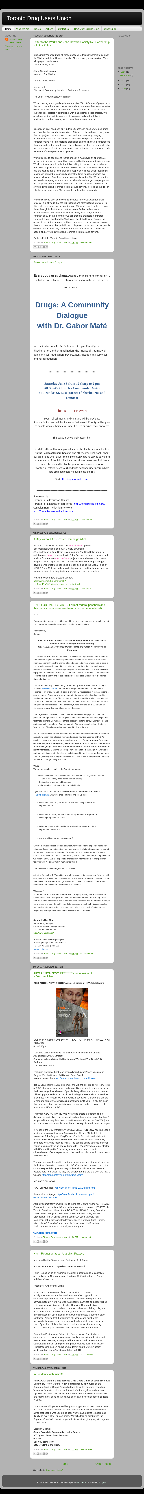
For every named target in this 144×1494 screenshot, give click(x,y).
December (125, 75)
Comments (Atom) (54, 1470)
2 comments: (86, 519)
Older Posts (103, 1463)
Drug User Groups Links (86, 29)
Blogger (102, 1482)
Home (8, 29)
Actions (49, 29)
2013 (123, 80)
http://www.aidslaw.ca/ (43, 933)
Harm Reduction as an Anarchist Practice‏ (58, 1253)
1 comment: (85, 588)
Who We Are (22, 29)
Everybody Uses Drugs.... (49, 262)
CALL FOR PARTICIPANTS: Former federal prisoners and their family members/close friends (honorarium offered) (69, 606)
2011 (123, 84)
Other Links (110, 29)
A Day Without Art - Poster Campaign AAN (59, 539)
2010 (123, 88)
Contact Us (63, 29)
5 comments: (86, 1449)
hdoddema (81, 1482)
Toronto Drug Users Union (15, 40)
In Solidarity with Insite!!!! (48, 1374)
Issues (37, 29)
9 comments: (86, 242)
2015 (123, 72)
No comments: (87, 953)
